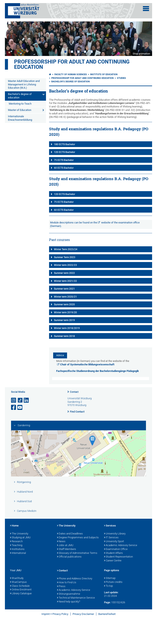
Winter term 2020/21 (65, 296)
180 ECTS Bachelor (64, 144)
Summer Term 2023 (64, 257)
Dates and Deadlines (70, 534)
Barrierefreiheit (107, 614)
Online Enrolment (20, 590)
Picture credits (113, 582)
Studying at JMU (20, 538)
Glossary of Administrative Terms (77, 553)
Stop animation (141, 53)
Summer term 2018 (64, 336)
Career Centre (112, 561)
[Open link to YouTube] (20, 407)
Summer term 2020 (64, 304)
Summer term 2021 (64, 288)
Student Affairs (113, 553)
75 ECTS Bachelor (64, 160)
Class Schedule (20, 586)
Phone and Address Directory (74, 579)
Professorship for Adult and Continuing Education (72, 64)
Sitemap (110, 578)
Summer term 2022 (64, 273)
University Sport (114, 541)
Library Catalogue (21, 594)
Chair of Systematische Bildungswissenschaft (87, 364)
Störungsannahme (68, 594)
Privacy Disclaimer (83, 614)
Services (110, 526)
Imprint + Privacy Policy (54, 614)
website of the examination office (120, 222)
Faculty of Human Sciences (70, 74)
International (18, 553)
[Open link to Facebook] (14, 407)
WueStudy (17, 578)
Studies (121, 78)
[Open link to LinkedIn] (26, 400)
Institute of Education (104, 74)
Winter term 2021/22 (65, 281)
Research (16, 541)
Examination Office (116, 549)
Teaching (16, 545)
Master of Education (19, 110)
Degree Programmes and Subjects (78, 538)
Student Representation (118, 557)
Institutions (17, 549)
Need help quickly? (68, 602)
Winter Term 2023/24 (65, 249)
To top (108, 586)
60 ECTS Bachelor (64, 167)
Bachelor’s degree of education (20, 96)
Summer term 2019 (64, 320)
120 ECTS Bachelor (64, 152)
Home (14, 526)
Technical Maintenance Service (76, 598)
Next (145, 39)
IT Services (111, 538)
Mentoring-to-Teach (20, 103)
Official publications (69, 557)
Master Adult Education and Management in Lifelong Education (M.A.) (24, 84)
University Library (115, 534)
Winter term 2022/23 (65, 265)
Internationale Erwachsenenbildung (20, 118)
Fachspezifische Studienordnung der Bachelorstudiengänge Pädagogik (97, 371)
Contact (74, 391)
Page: (107, 602)
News (61, 541)
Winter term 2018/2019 (67, 328)
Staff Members (66, 549)
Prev (12, 39)
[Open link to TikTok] (20, 400)
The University (19, 534)
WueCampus (18, 582)
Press (61, 586)
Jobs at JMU (65, 545)
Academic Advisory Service (120, 545)
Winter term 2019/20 (65, 312)
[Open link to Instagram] (14, 400)
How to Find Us (66, 582)
